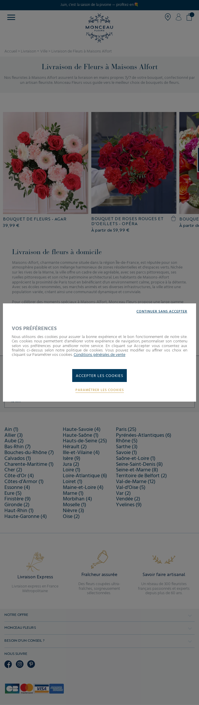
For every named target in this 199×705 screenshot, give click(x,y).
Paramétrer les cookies (99, 390)
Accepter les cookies (99, 376)
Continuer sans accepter (161, 311)
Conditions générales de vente (99, 354)
